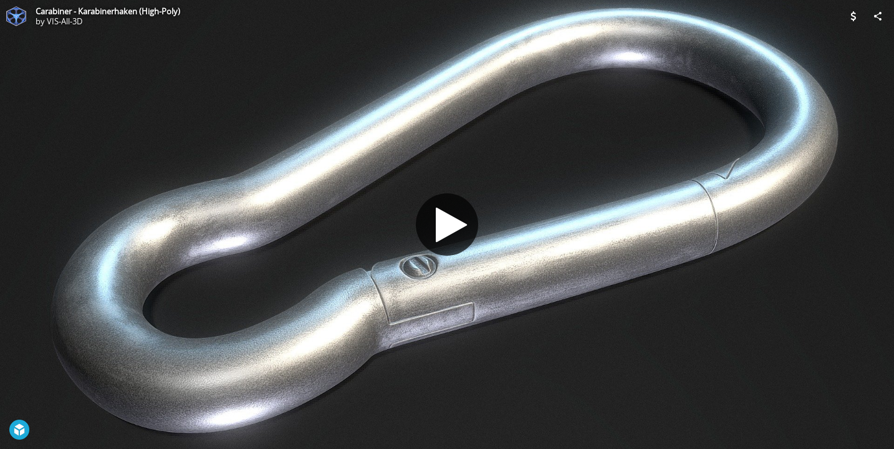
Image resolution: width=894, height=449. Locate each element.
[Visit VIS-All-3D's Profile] (16, 16)
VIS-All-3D (64, 21)
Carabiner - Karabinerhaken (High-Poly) (108, 11)
